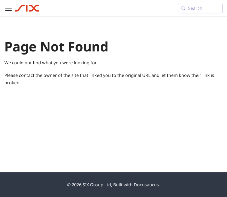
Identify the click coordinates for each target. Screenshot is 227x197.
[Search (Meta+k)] (200, 8)
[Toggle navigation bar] (8, 8)
